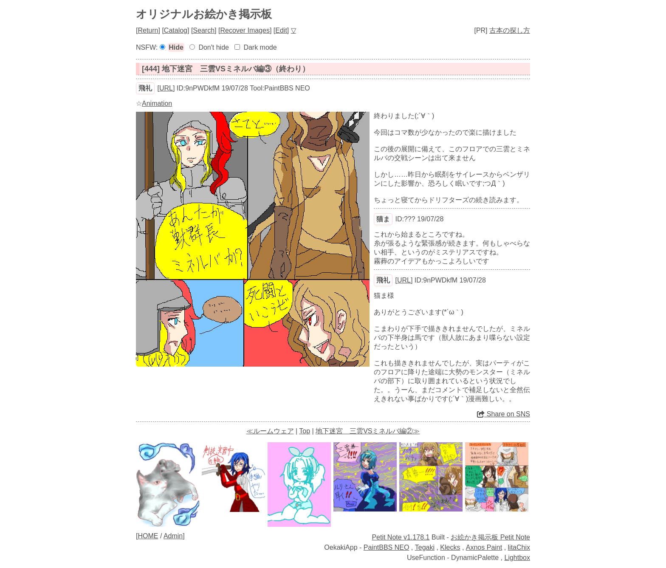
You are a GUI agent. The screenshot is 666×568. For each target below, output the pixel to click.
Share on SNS (503, 414)
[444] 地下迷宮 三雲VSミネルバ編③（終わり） (226, 69)
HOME (148, 536)
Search (203, 30)
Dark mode (260, 47)
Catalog (175, 30)
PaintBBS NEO (386, 547)
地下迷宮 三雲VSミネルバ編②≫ (368, 431)
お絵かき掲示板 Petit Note (490, 537)
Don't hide (213, 47)
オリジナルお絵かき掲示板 (204, 14)
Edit (281, 30)
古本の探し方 (509, 30)
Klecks (450, 547)
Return (148, 30)
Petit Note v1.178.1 (400, 537)
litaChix (519, 547)
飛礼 (145, 88)
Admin (173, 536)
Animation (157, 103)
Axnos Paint (484, 547)
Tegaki (425, 547)
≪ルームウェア (270, 431)
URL (166, 88)
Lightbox (518, 557)
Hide (176, 47)
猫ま (383, 219)
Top (304, 431)
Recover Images (245, 30)
